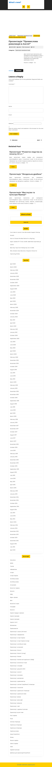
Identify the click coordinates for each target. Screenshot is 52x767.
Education (13, 560)
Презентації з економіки (16, 675)
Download (18, 70)
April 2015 (12, 484)
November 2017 (14, 428)
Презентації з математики (17, 678)
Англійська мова (14, 578)
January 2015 (13, 494)
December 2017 (14, 425)
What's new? (15, 2)
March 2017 (13, 441)
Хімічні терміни (14, 743)
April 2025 (13, 301)
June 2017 (13, 438)
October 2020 (14, 335)
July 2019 (12, 372)
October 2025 (14, 282)
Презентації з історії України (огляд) (19, 641)
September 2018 (14, 400)
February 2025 (14, 307)
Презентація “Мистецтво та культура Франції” (22, 193)
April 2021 (12, 323)
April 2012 (12, 550)
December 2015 (14, 460)
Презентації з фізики (15, 697)
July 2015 (12, 475)
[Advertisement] (26, 21)
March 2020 (13, 354)
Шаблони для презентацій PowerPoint (20, 753)
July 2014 (12, 512)
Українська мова (14, 731)
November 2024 (14, 310)
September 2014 (14, 506)
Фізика (12, 737)
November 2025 (14, 279)
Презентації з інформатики (17, 634)
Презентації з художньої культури (19, 709)
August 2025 (13, 289)
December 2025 (14, 276)
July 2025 (12, 292)
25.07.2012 (13, 47)
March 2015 (13, 488)
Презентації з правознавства (17, 681)
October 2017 (13, 432)
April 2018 (12, 413)
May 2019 (12, 379)
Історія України (14, 575)
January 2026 (14, 273)
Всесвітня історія (14, 603)
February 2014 (14, 525)
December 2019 (14, 360)
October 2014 (13, 503)
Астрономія (13, 585)
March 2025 (13, 304)
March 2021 (13, 326)
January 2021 (13, 332)
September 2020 (14, 338)
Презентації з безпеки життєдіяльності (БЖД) (22, 659)
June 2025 (13, 295)
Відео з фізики (14, 597)
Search (26, 222)
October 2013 (13, 537)
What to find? (26, 214)
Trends (12, 566)
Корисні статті (13, 622)
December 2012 (14, 540)
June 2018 (13, 410)
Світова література (15, 721)
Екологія (12, 610)
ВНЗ (11, 600)
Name (10, 106)
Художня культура (14, 749)
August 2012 (13, 543)
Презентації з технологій (16, 687)
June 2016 (13, 450)
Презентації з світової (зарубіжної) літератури (22, 684)
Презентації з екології (16, 672)
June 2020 (13, 344)
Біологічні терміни (15, 588)
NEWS (11, 563)
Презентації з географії (16, 666)
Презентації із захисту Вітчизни (18, 631)
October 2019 (13, 366)
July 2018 (12, 407)
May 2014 (12, 519)
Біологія (12, 591)
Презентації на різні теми (16, 712)
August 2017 (13, 435)
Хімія (11, 746)
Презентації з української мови (18, 693)
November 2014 (14, 500)
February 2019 (14, 385)
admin (19, 47)
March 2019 (13, 382)
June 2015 (13, 478)
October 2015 (13, 466)
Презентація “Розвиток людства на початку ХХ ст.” (25, 153)
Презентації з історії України (17, 638)
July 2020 (12, 341)
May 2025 (12, 298)
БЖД (11, 594)
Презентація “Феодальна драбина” (25, 174)
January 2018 (13, 422)
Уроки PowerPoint (15, 734)
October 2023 (14, 313)
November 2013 (14, 534)
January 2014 (13, 528)
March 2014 (13, 522)
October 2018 (13, 397)
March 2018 (13, 416)
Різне (11, 718)
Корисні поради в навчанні (17, 613)
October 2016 (13, 447)
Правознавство (14, 628)
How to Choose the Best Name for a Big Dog (22, 238)
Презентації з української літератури (19, 690)
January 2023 (14, 316)
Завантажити (11, 70)
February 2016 (14, 453)
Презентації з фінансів (16, 703)
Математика (13, 625)
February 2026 (14, 270)
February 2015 (14, 491)
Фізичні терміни (14, 740)
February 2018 (14, 419)
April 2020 (13, 351)
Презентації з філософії (16, 700)
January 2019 (13, 388)
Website (11, 123)
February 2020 (14, 357)
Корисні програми (14, 616)
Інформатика (13, 569)
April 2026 (13, 264)
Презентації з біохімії (15, 656)
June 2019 (13, 376)
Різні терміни (13, 715)
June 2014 (13, 515)
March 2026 (13, 267)
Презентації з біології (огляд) (18, 653)
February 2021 (14, 329)
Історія (12, 572)
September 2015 (14, 469)
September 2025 (14, 285)
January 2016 (13, 456)
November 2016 (14, 444)
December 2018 (14, 391)
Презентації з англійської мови (18, 644)
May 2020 (12, 348)
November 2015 (14, 463)
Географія (12, 606)
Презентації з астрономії (16, 647)
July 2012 (12, 547)
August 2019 (13, 369)
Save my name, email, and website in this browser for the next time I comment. (26, 129)
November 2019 (14, 363)
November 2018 (14, 394)
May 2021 (12, 320)
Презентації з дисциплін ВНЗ (17, 669)
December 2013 (14, 531)
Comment (12, 84)
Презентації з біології (15, 650)
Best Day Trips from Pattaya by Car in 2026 (22, 247)
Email (10, 115)
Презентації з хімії (15, 706)
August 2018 (13, 404)
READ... (14, 166)
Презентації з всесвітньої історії (25, 35)
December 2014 (14, 497)
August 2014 (13, 509)
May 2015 (12, 481)
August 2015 (13, 472)
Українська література (16, 725)
